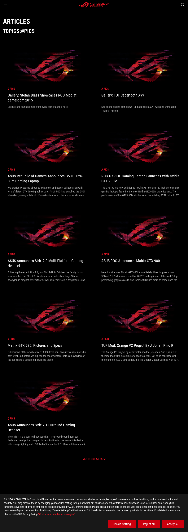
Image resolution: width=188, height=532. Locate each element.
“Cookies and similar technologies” (56, 514)
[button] (5, 4)
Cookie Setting (122, 524)
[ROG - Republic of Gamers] (94, 5)
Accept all (173, 524)
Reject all (149, 524)
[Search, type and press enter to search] (182, 5)
